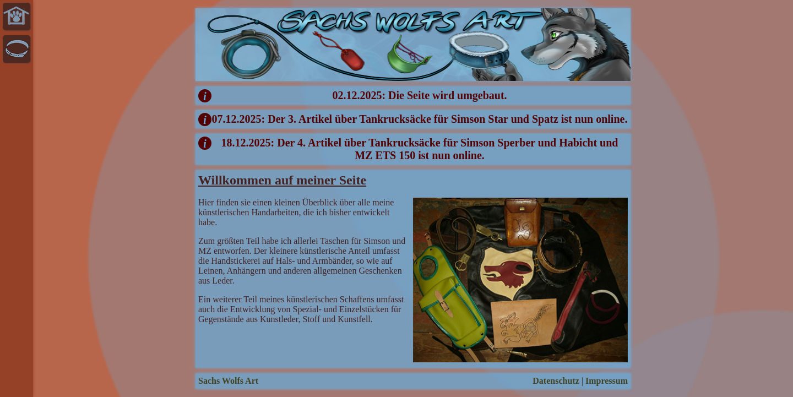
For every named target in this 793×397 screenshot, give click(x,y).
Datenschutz (556, 380)
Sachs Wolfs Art (228, 380)
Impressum (606, 380)
